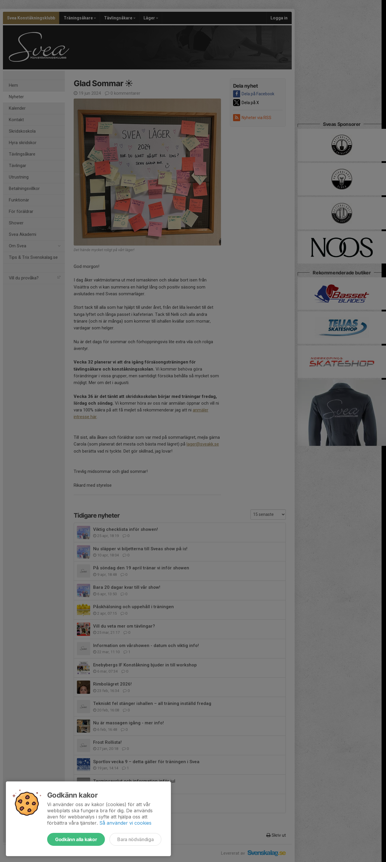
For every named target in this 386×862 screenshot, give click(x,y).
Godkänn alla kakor (76, 839)
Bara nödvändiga (135, 839)
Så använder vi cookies (125, 823)
